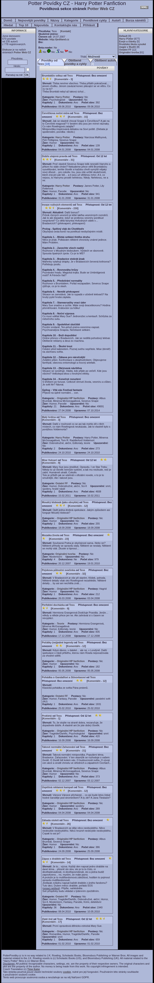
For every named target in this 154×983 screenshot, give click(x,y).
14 (68, 862)
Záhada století (50, 820)
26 (68, 824)
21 (83, 750)
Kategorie (71, 20)
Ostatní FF (125, 49)
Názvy (54, 20)
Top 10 (24, 25)
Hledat (9, 25)
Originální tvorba (129, 52)
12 (85, 505)
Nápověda (41, 25)
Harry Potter (126, 38)
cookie (67, 971)
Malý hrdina (49, 417)
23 (66, 538)
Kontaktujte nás (66, 25)
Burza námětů (136, 20)
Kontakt (65, 31)
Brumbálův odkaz (52, 75)
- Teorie (59, 623)
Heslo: (17, 66)
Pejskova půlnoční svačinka (58, 570)
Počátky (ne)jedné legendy (58, 642)
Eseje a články (127, 41)
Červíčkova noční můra (56, 113)
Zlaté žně (47, 919)
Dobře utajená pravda (54, 156)
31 (72, 159)
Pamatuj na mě (14, 75)
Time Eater (33, 969)
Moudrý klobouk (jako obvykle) (60, 502)
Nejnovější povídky (31, 20)
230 (75, 208)
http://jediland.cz (59, 39)
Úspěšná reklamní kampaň (58, 787)
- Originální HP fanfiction (70, 398)
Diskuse (7, 49)
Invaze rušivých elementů (57, 204)
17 (59, 921)
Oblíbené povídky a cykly (75, 62)
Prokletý (47, 715)
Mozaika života (51, 535)
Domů (8, 20)
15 (85, 116)
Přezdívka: (17, 58)
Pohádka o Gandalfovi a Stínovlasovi (64, 677)
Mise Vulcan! (49, 460)
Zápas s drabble (51, 858)
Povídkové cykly (95, 20)
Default (123, 36)
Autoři (116, 20)
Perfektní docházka (53, 605)
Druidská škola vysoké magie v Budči (132, 45)
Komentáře (61, 79)
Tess (70, 75)
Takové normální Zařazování (58, 747)
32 (83, 573)
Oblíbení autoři (105, 60)
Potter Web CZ (100, 8)
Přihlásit (89, 25)
